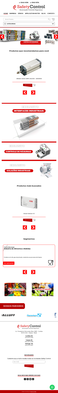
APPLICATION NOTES (32, 13)
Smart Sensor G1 (29, 213)
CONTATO (50, 13)
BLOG (44, 13)
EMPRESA (13, 13)
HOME (6, 13)
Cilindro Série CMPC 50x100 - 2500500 (29, 78)
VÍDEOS (20, 13)
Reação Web (33, 391)
